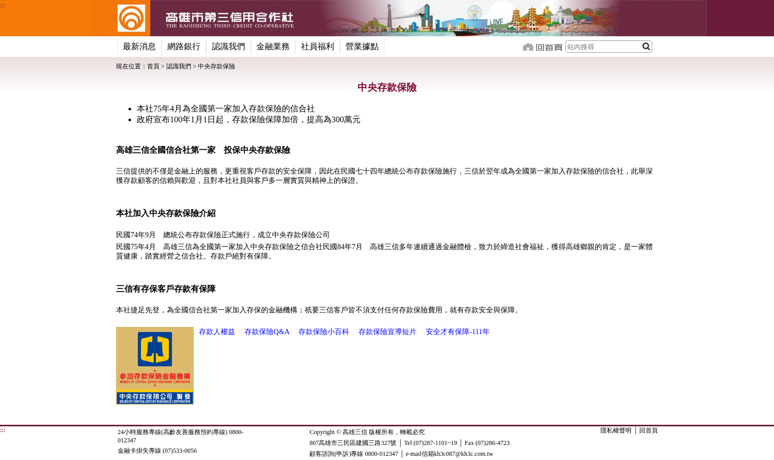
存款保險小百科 (323, 332)
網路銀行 (183, 46)
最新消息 (139, 46)
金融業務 (273, 46)
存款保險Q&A (267, 332)
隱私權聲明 (616, 430)
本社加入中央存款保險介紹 (166, 213)
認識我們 (228, 46)
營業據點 (362, 46)
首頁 (153, 66)
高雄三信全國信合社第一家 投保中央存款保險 (203, 150)
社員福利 (317, 46)
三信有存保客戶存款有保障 (166, 288)
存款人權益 (217, 332)
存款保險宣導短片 (388, 332)
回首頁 (648, 430)
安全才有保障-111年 (458, 332)
